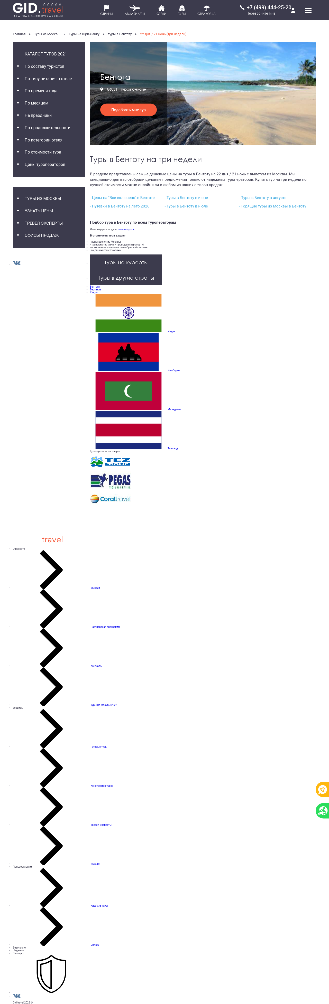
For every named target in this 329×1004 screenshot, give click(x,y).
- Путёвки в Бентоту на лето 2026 (119, 206)
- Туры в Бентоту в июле (186, 206)
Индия (171, 331)
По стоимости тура (43, 152)
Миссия (95, 587)
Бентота (95, 286)
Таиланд (173, 448)
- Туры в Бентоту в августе (262, 197)
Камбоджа (174, 370)
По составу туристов (45, 66)
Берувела (95, 289)
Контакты (96, 666)
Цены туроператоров (45, 164)
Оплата (94, 944)
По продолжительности (47, 127)
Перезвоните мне (261, 13)
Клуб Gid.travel (99, 905)
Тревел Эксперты (44, 223)
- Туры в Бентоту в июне (186, 197)
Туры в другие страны (126, 277)
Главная (19, 34)
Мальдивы (174, 409)
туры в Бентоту (120, 34)
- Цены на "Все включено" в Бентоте (122, 197)
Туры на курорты (126, 262)
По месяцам (36, 103)
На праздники (38, 115)
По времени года (41, 90)
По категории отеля (43, 140)
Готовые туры (98, 746)
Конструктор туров (101, 785)
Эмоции (95, 864)
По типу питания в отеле (48, 78)
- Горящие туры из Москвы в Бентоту (272, 206)
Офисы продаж (42, 235)
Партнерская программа (105, 627)
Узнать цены (39, 211)
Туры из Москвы (47, 34)
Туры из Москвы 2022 (103, 705)
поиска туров (125, 229)
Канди (93, 292)
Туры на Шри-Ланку (84, 34)
